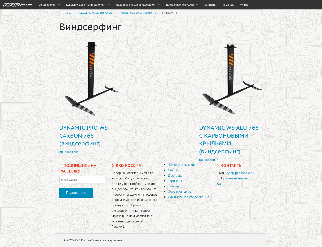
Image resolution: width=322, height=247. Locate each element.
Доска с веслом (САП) (180, 4)
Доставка (175, 175)
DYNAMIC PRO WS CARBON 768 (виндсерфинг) (83, 135)
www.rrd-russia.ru (239, 178)
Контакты (210, 4)
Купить (244, 4)
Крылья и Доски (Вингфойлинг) (86, 4)
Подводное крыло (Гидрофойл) (135, 4)
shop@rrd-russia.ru (240, 172)
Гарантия (175, 180)
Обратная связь (179, 191)
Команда (228, 4)
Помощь (173, 186)
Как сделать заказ (181, 164)
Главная (67, 12)
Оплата (173, 170)
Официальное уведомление (188, 197)
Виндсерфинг (47, 4)
